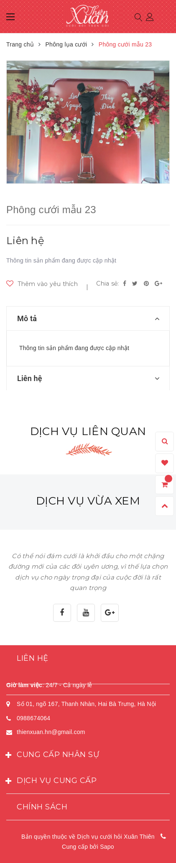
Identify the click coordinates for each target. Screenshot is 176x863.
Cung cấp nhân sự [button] (52, 755)
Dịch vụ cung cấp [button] (51, 781)
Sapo (107, 846)
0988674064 (33, 718)
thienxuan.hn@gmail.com (51, 732)
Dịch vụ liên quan (88, 431)
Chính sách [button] (42, 806)
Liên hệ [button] (32, 658)
